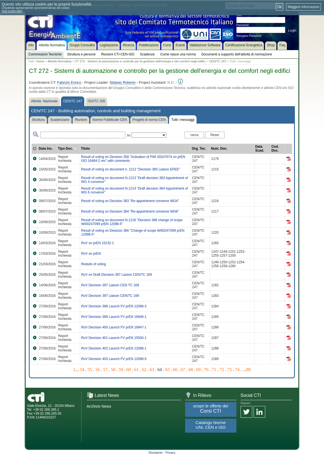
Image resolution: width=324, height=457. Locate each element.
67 (183, 369)
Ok (279, 7)
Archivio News (99, 406)
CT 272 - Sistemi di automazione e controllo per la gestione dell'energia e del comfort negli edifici (140, 61)
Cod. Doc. (275, 148)
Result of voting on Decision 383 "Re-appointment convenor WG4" (130, 201)
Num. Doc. (219, 148)
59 (121, 369)
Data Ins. (46, 148)
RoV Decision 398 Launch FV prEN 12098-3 (113, 306)
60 (128, 369)
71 (214, 369)
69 (198, 369)
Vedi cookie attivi (12, 10)
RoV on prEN (91, 254)
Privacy (170, 452)
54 (82, 369)
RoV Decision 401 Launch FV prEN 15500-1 (113, 338)
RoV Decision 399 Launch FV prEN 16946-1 (113, 317)
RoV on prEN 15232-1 (97, 243)
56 (97, 369)
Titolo (85, 148)
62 (144, 369)
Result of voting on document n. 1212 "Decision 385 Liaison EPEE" (130, 169)
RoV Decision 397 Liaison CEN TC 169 (110, 285)
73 (229, 369)
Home (40, 61)
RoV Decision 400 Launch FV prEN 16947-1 (113, 327)
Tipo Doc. (67, 148)
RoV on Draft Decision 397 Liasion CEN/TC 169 (116, 275)
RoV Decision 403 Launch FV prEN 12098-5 (113, 359)
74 (237, 369)
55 (90, 369)
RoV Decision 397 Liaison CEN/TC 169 (110, 296)
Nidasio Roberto (123, 82)
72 (222, 369)
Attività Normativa (60, 61)
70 (206, 369)
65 (167, 369)
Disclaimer (156, 452)
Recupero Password (248, 35)
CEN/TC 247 (217, 61)
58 (113, 369)
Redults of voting (93, 264)
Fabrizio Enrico (69, 82)
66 (175, 369)
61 (136, 369)
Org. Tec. (199, 148)
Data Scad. (259, 148)
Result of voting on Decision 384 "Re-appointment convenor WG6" (130, 211)
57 (105, 369)
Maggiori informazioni (303, 7)
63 (152, 369)
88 (248, 369)
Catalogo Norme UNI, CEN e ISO (210, 425)
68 (190, 369)
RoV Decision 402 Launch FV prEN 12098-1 (113, 348)
